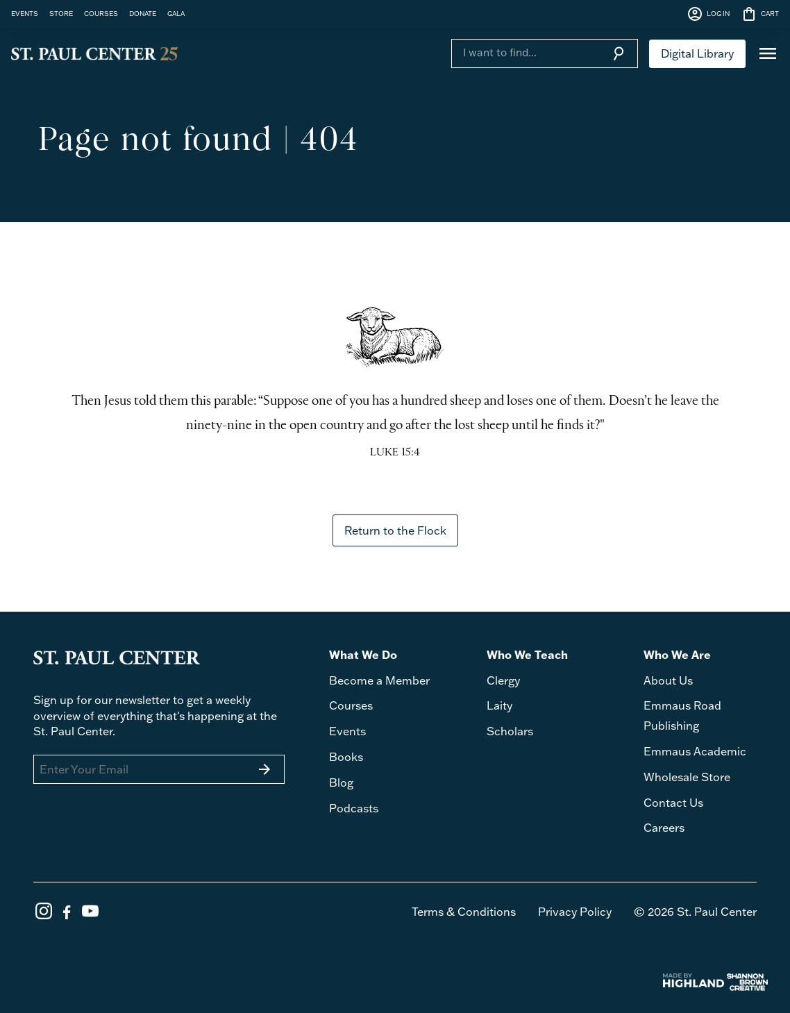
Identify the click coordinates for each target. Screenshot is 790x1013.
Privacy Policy (575, 912)
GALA (176, 13)
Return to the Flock (395, 530)
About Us (668, 680)
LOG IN (708, 14)
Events (347, 731)
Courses (351, 705)
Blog (341, 782)
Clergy (503, 680)
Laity (499, 705)
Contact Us (673, 803)
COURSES (101, 13)
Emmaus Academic (695, 751)
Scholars (510, 731)
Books (346, 757)
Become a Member (379, 680)
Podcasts (353, 808)
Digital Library (697, 53)
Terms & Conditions (464, 912)
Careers (664, 828)
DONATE (142, 13)
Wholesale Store (687, 777)
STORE (61, 13)
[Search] (525, 52)
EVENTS (24, 13)
